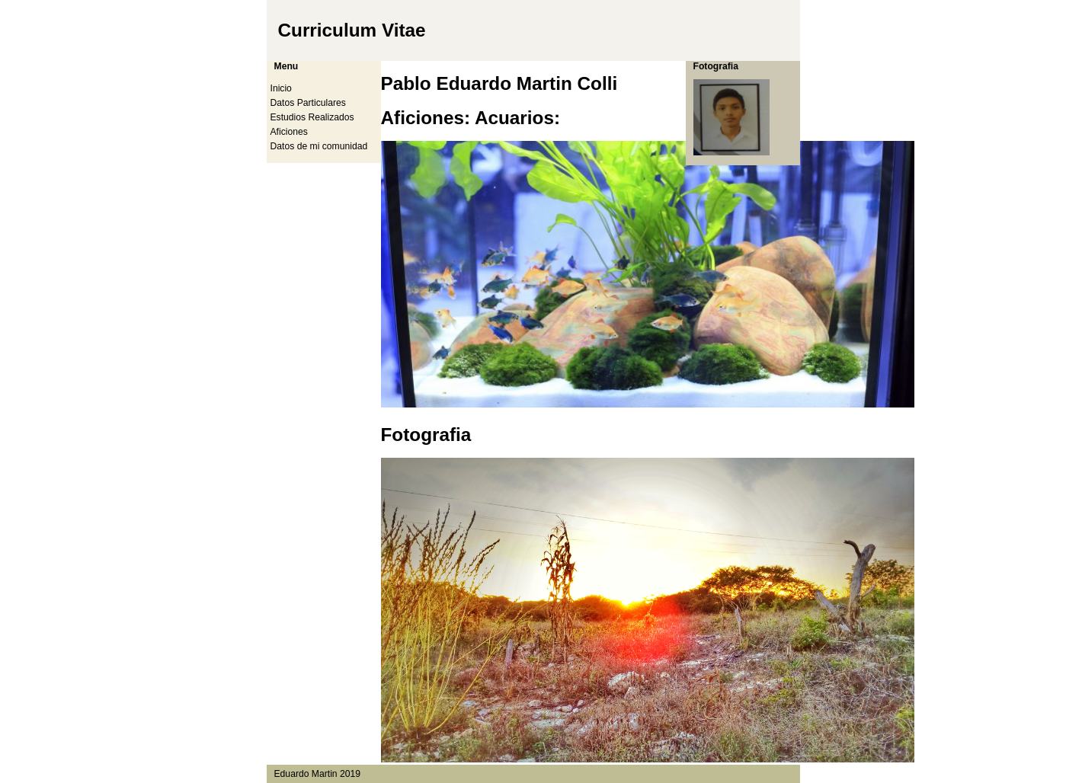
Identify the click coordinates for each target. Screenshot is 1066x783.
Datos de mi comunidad (319, 146)
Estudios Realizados (312, 117)
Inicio (281, 88)
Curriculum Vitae (352, 30)
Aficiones (289, 131)
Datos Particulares (308, 102)
